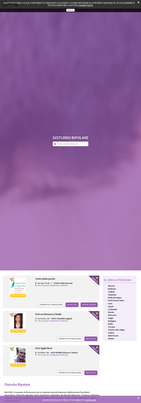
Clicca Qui (90, 400)
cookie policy (85, 5)
